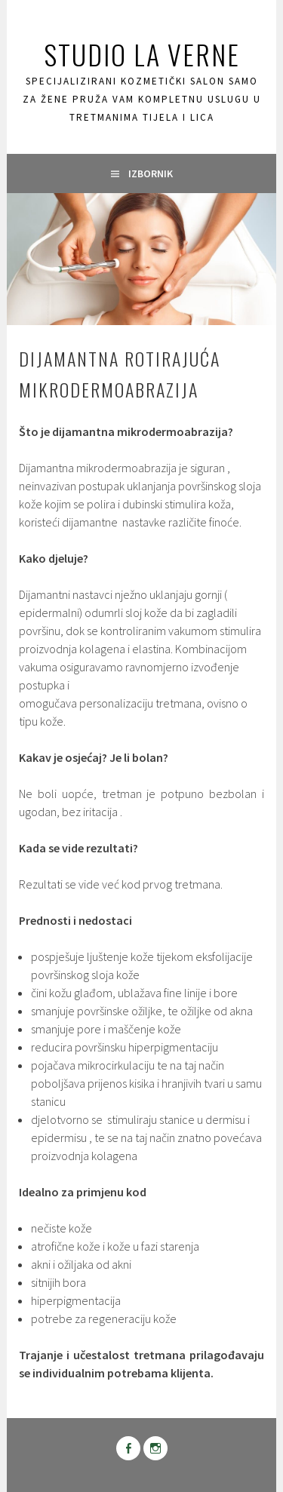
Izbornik (150, 173)
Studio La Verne (142, 54)
